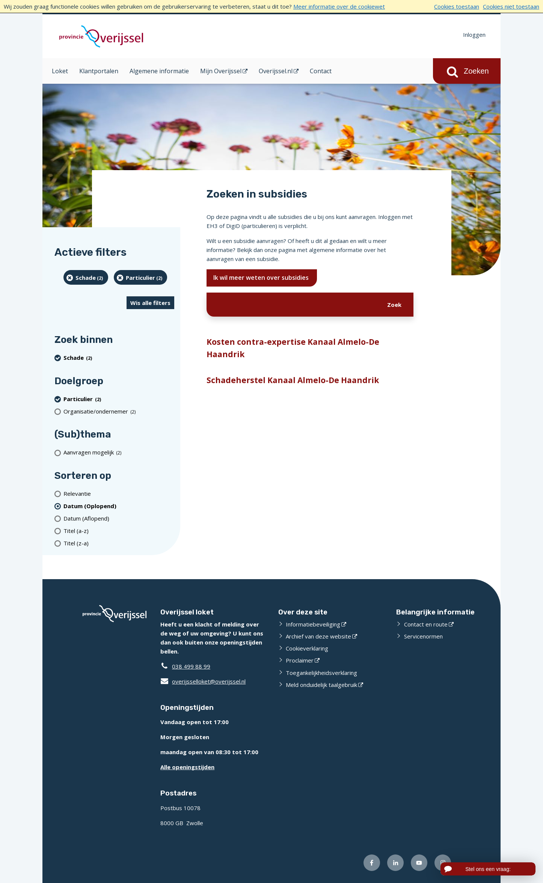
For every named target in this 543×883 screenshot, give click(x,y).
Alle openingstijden (187, 767)
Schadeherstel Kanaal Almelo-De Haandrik (293, 380)
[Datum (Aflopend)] (118, 518)
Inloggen (474, 34)
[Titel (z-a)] (118, 543)
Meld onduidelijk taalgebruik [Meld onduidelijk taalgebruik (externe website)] (321, 684)
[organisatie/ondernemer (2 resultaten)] (118, 411)
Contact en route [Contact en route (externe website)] (426, 624)
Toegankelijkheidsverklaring (321, 672)
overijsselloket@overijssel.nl (203, 681)
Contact (321, 71)
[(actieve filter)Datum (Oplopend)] (118, 506)
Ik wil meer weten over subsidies (261, 277)
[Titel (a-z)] (118, 530)
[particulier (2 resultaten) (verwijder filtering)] (140, 277)
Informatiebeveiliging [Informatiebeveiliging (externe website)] (313, 624)
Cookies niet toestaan (511, 6)
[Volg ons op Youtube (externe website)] (419, 862)
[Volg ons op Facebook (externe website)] (372, 862)
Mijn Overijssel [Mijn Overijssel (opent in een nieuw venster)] (220, 71)
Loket (60, 71)
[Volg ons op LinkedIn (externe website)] (395, 862)
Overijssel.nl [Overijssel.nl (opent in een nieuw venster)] (276, 71)
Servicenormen (423, 636)
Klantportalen (98, 71)
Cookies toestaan (456, 6)
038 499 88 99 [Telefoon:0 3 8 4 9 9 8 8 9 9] (191, 666)
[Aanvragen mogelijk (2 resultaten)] (118, 452)
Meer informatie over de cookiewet (339, 6)
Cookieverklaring (307, 648)
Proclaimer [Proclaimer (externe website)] (300, 660)
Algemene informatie (159, 71)
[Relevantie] (118, 493)
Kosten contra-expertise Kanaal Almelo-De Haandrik (293, 348)
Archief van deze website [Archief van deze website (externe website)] (318, 636)
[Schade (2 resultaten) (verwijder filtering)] (85, 277)
